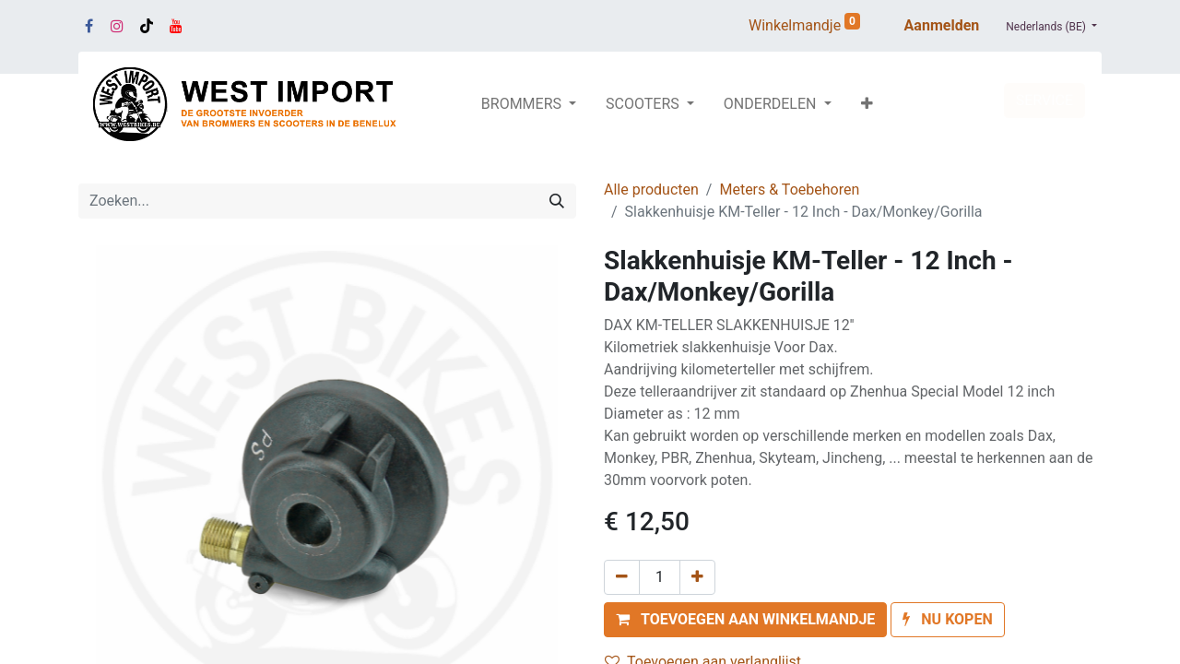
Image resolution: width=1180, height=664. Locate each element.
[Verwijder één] (622, 577)
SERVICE (1044, 100)
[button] (867, 104)
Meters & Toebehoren (789, 189)
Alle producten (651, 189)
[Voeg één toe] (697, 577)
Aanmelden (942, 25)
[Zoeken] (556, 201)
